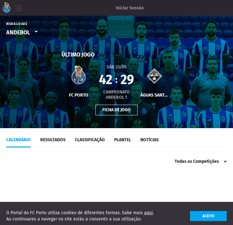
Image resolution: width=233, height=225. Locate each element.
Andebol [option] (18, 32)
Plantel (122, 139)
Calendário (18, 139)
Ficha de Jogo (116, 109)
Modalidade (16, 24)
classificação (90, 139)
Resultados (53, 139)
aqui (148, 215)
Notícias (149, 139)
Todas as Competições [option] (197, 161)
